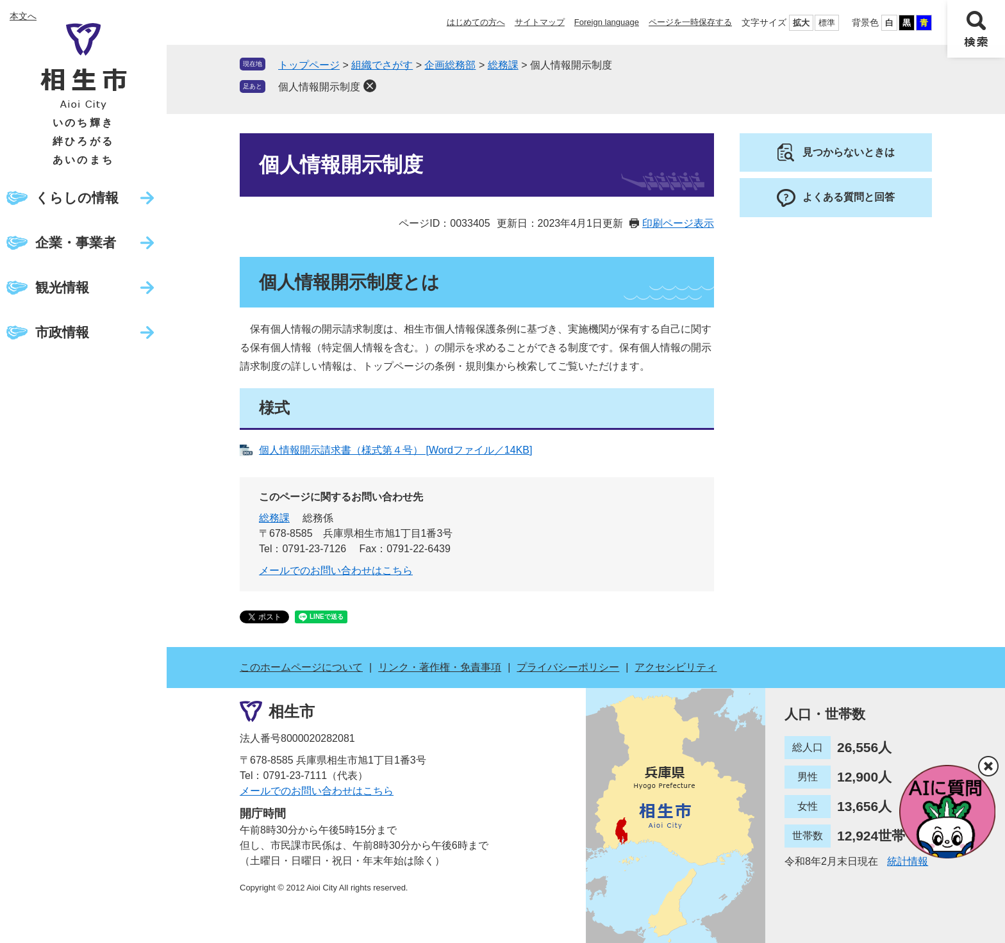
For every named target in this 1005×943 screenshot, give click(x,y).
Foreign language (606, 22)
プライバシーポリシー (568, 667)
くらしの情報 (77, 197)
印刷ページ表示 (678, 223)
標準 (826, 23)
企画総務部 (450, 65)
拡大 (801, 23)
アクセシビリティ (676, 667)
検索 (976, 29)
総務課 (503, 65)
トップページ (309, 65)
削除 (369, 85)
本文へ (23, 16)
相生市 (292, 711)
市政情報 (62, 332)
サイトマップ (540, 22)
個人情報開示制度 (319, 86)
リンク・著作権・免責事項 (439, 667)
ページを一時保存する (690, 22)
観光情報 (62, 287)
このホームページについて (301, 667)
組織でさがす (382, 65)
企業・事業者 (75, 242)
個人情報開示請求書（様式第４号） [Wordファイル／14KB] (395, 450)
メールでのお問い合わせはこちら (336, 570)
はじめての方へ (476, 22)
